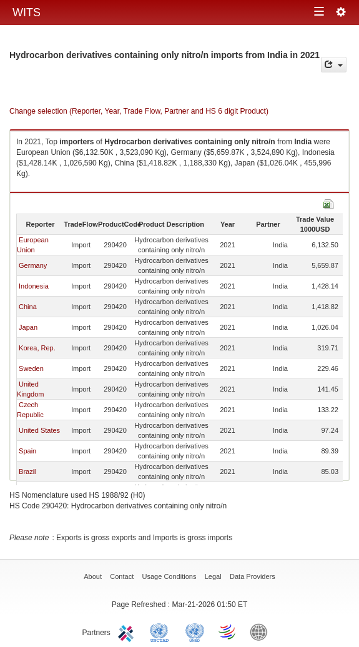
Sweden (31, 368)
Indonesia (34, 286)
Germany (33, 265)
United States (39, 430)
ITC (128, 631)
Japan (28, 327)
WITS (26, 12)
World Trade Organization (227, 631)
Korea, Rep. (37, 348)
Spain (27, 451)
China (28, 306)
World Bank (261, 631)
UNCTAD (161, 631)
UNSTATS (194, 631)
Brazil (27, 471)
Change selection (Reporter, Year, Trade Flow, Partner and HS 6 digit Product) (138, 111)
